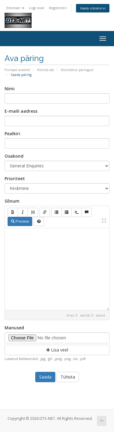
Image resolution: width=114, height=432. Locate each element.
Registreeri (58, 7)
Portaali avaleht (17, 69)
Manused (14, 328)
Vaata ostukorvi (92, 8)
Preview (20, 221)
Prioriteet (15, 178)
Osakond (14, 156)
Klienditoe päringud (77, 69)
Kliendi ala (45, 69)
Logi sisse (36, 7)
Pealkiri (12, 133)
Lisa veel (57, 350)
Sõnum (12, 201)
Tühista (67, 377)
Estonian (15, 7)
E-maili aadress (21, 111)
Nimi (10, 88)
